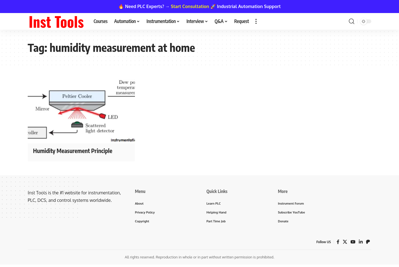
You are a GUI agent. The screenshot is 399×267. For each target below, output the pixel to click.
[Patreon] (368, 242)
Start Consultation (190, 6)
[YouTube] (353, 242)
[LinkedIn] (360, 242)
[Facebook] (338, 242)
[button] (256, 21)
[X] (345, 242)
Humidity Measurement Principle (74, 150)
